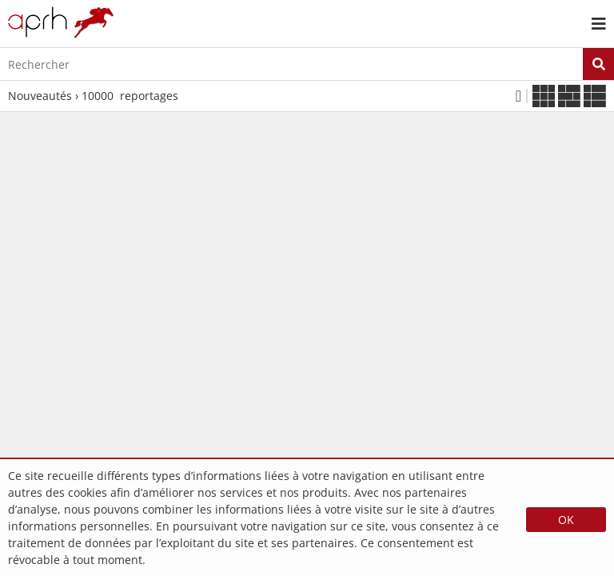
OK (566, 519)
